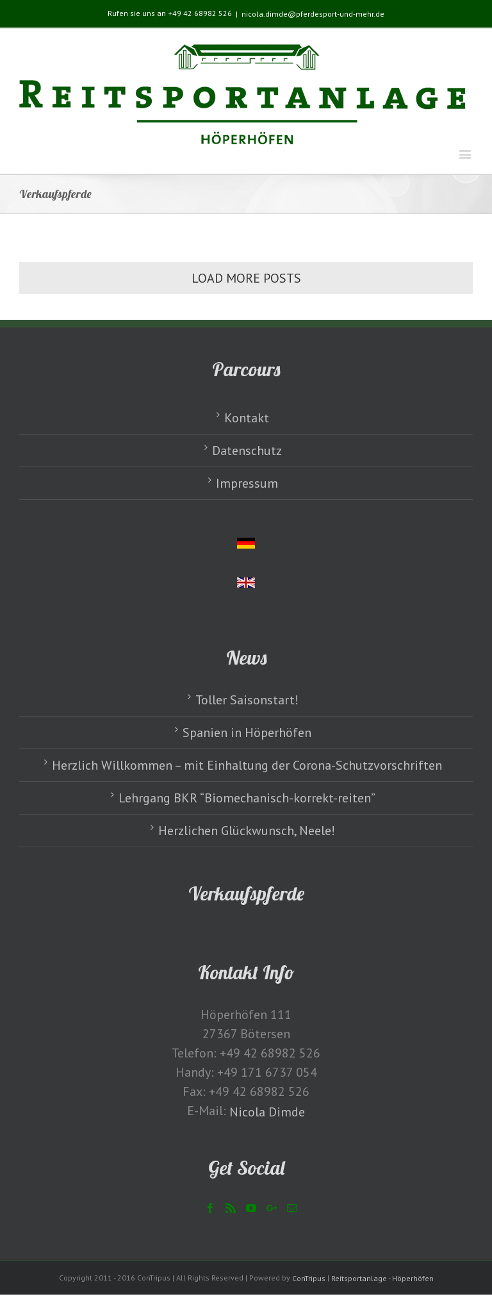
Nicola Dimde (267, 1112)
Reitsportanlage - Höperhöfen (382, 1278)
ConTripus (308, 1278)
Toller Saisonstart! (247, 700)
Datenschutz (247, 450)
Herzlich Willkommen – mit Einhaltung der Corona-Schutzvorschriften (247, 765)
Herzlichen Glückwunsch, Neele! (246, 830)
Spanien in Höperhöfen (247, 732)
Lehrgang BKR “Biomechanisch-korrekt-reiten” (247, 798)
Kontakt (246, 418)
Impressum (247, 483)
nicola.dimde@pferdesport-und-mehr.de (313, 14)
